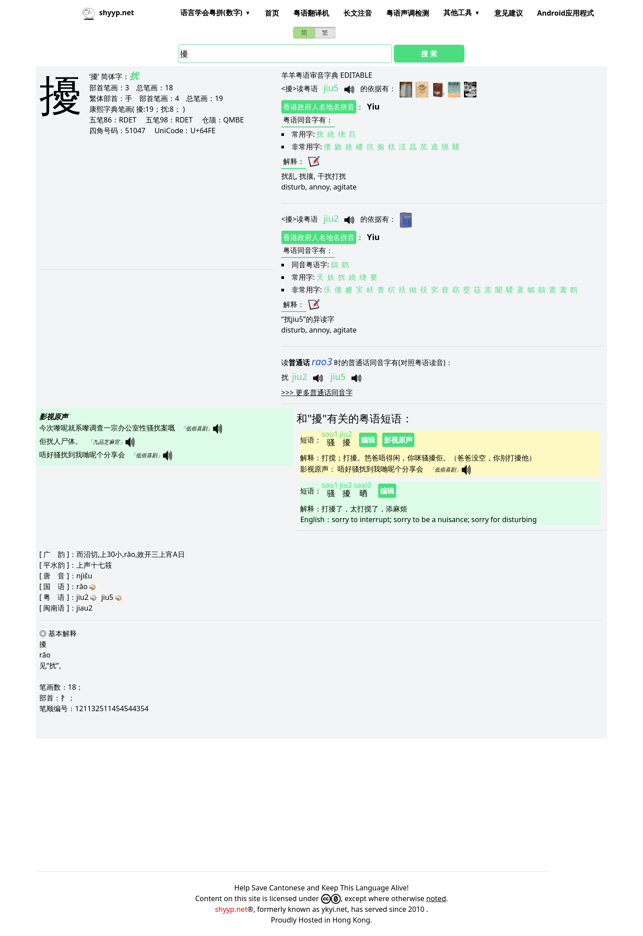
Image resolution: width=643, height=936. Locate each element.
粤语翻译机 (311, 13)
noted (436, 898)
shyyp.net (231, 909)
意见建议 (508, 13)
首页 (272, 13)
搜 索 (429, 54)
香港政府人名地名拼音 (319, 107)
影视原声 (398, 440)
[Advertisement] (144, 202)
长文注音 (357, 13)
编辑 (368, 440)
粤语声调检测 (407, 13)
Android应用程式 (565, 13)
